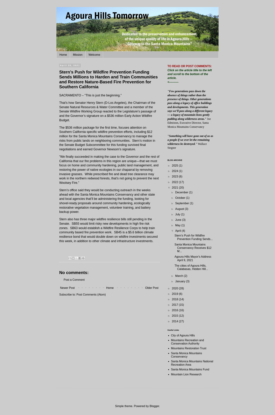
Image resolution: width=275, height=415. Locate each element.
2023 (175, 176)
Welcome (94, 54)
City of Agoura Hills (183, 335)
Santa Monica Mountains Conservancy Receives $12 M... (193, 248)
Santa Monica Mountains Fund (190, 369)
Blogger (154, 406)
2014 (175, 321)
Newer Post (67, 287)
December (182, 192)
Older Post (151, 287)
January (180, 281)
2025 (175, 165)
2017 (175, 304)
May (178, 225)
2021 (175, 187)
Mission (77, 54)
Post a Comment (74, 279)
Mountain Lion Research (186, 374)
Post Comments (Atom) (91, 294)
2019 (175, 293)
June (178, 219)
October (180, 197)
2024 (175, 171)
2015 (175, 315)
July (178, 214)
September (182, 203)
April (178, 230)
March (179, 275)
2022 (175, 182)
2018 (175, 299)
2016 (175, 310)
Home (63, 54)
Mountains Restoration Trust (188, 348)
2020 (175, 288)
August (180, 208)
